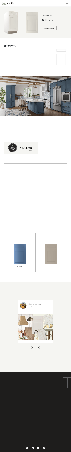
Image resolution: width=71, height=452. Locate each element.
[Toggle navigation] (67, 3)
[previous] (33, 347)
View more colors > (49, 28)
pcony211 (30, 306)
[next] (38, 347)
